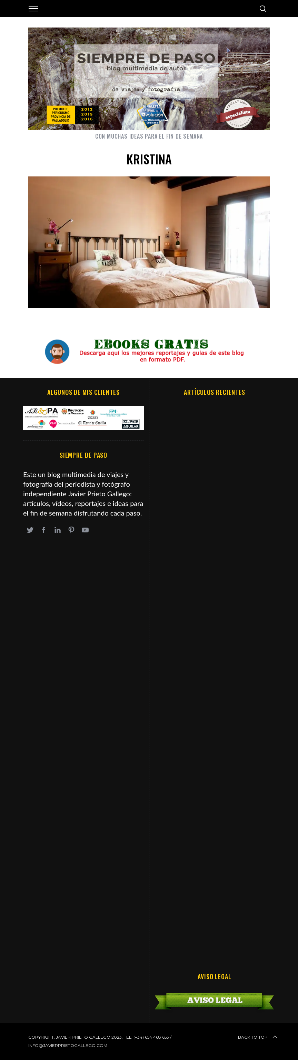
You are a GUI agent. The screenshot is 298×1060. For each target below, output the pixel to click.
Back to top (258, 1037)
